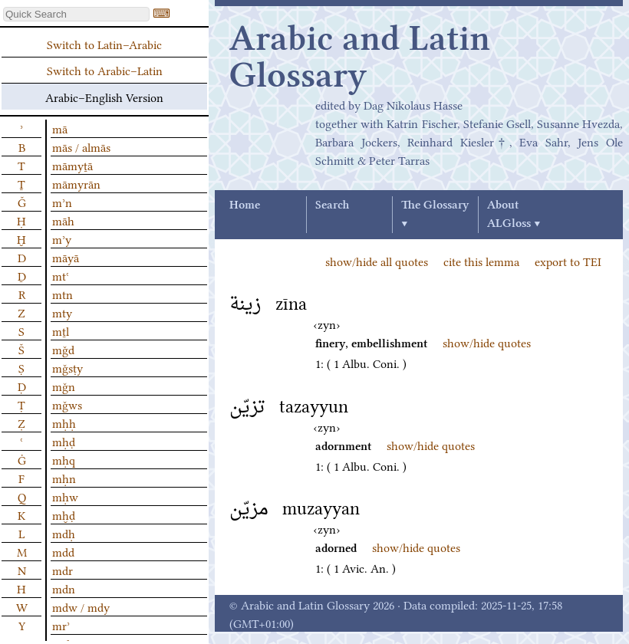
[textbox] (76, 14)
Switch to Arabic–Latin (105, 69)
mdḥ (63, 532)
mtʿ (60, 275)
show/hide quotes (487, 342)
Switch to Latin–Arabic (104, 43)
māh (63, 220)
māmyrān (76, 183)
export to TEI (568, 260)
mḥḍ (63, 440)
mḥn (64, 477)
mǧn (63, 385)
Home (244, 205)
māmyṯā (72, 164)
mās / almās (81, 146)
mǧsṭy (67, 367)
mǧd (63, 348)
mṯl (60, 330)
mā (60, 128)
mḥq (63, 459)
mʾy (61, 238)
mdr (62, 569)
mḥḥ (64, 422)
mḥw (65, 496)
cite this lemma (481, 260)
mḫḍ (63, 514)
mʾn (62, 201)
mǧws (67, 404)
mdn (63, 588)
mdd (63, 551)
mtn (62, 293)
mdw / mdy (81, 606)
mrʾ (61, 624)
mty (62, 312)
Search (332, 205)
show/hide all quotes (376, 260)
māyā (65, 256)
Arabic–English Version (104, 96)
